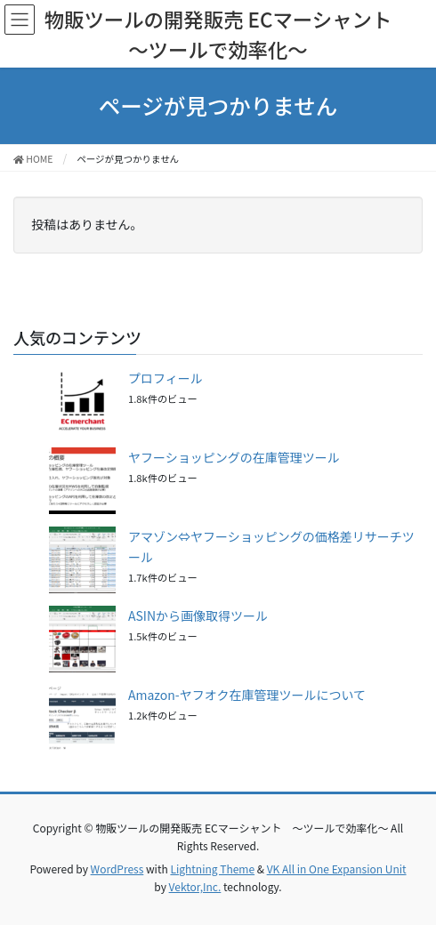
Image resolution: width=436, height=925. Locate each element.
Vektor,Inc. (195, 886)
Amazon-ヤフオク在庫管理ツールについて (247, 695)
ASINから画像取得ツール (198, 615)
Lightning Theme (212, 868)
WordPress (117, 868)
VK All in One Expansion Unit (337, 868)
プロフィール (165, 378)
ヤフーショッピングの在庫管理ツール (234, 457)
